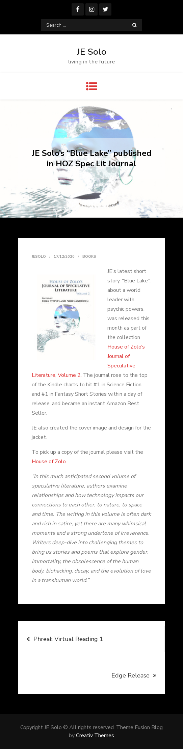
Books (89, 256)
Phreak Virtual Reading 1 (68, 639)
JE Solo (91, 52)
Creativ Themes (95, 735)
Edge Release (130, 675)
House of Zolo (49, 461)
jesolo (39, 256)
